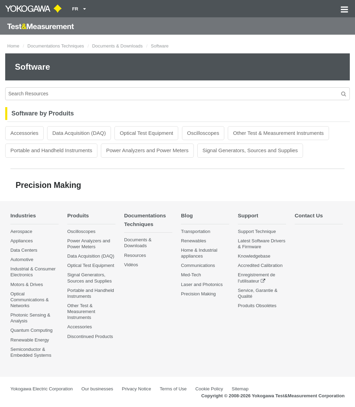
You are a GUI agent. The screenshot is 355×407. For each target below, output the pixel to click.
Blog (187, 215)
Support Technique (257, 231)
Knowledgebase (254, 256)
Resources (135, 255)
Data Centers (23, 250)
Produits (78, 215)
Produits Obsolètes (257, 305)
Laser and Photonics (202, 284)
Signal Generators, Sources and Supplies (250, 150)
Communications (198, 265)
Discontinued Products (90, 336)
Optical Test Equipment (146, 133)
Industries (23, 215)
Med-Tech (191, 274)
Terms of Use (173, 388)
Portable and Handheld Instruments (51, 150)
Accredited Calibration (260, 265)
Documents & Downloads (117, 46)
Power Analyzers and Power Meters (147, 150)
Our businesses (97, 388)
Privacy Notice (136, 388)
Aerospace (21, 231)
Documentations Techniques (55, 46)
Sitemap (240, 388)
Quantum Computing (31, 330)
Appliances (21, 240)
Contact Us (309, 215)
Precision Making (198, 293)
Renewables (193, 240)
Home (13, 46)
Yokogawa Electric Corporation (41, 388)
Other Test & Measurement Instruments (278, 133)
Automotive (21, 259)
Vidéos (131, 264)
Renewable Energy (29, 340)
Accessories (24, 133)
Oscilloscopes (203, 133)
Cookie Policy (209, 388)
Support (248, 215)
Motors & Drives (26, 284)
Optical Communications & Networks (29, 299)
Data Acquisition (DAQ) (79, 133)
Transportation (195, 231)
